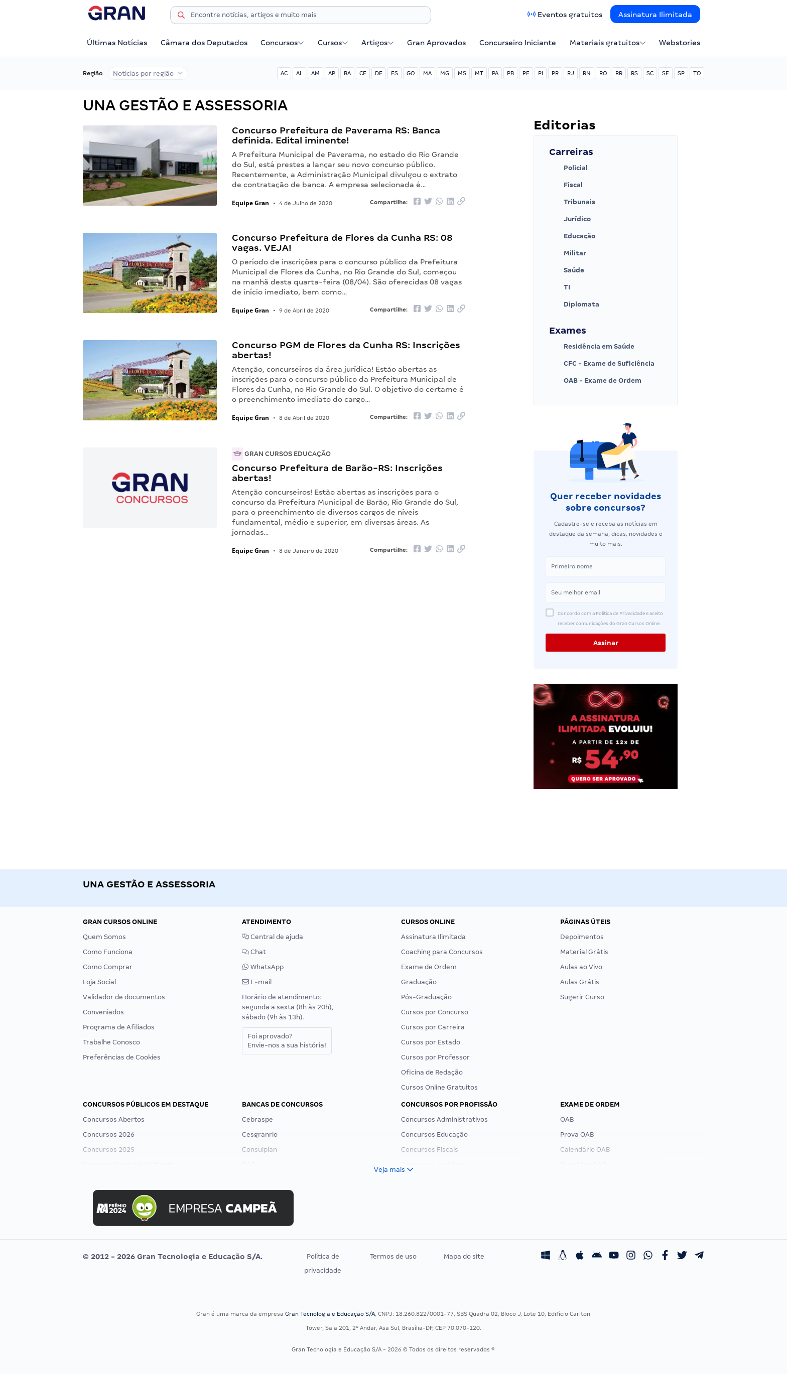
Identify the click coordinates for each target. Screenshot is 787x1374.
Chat (254, 952)
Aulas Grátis (579, 982)
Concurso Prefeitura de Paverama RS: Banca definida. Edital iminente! (336, 135)
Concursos (282, 43)
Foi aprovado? (286, 1040)
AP (331, 73)
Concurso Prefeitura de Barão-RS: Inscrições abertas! (337, 473)
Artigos (377, 43)
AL (299, 73)
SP (681, 73)
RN (587, 73)
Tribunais (572, 202)
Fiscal (566, 185)
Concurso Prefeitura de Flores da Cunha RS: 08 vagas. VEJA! (342, 242)
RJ (570, 73)
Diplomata (574, 304)
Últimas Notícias (117, 43)
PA (495, 73)
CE (362, 73)
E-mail (257, 982)
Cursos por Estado (430, 1042)
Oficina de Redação (432, 1072)
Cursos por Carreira (433, 1027)
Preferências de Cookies (122, 1057)
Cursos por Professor (435, 1057)
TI (559, 287)
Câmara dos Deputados (204, 43)
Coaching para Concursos (442, 952)
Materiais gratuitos (608, 43)
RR (618, 73)
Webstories (679, 43)
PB (510, 73)
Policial (568, 168)
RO (603, 73)
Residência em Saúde (591, 347)
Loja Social (99, 982)
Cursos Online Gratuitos (439, 1087)
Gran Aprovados (436, 43)
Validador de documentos (124, 997)
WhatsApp (263, 967)
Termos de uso (393, 1256)
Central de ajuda (272, 937)
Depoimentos (582, 937)
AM (315, 73)
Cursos (333, 43)
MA (427, 73)
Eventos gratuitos (570, 15)
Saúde (566, 270)
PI (540, 73)
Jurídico (570, 219)
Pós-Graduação (426, 997)
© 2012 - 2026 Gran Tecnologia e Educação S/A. (173, 1257)
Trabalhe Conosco (111, 1042)
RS (634, 73)
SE (665, 73)
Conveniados (103, 1012)
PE (526, 73)
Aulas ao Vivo (581, 967)
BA (347, 73)
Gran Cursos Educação (281, 453)
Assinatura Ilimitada (655, 15)
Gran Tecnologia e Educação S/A (330, 1314)
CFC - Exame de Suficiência (601, 364)
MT (479, 73)
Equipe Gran (250, 203)
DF (378, 73)
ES (394, 73)
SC (649, 73)
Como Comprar (108, 967)
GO (411, 73)
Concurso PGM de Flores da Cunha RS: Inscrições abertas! (346, 350)
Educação (572, 236)
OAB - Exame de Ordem (595, 381)
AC (284, 73)
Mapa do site (464, 1256)
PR (555, 73)
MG (444, 73)
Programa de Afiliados (119, 1027)
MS (462, 73)
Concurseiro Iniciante (517, 43)
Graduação (419, 982)
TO (697, 73)
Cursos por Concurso (434, 1012)
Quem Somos (104, 937)
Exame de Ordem (429, 967)
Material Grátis (584, 952)
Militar (567, 253)
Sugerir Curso (582, 997)
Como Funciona (108, 952)
